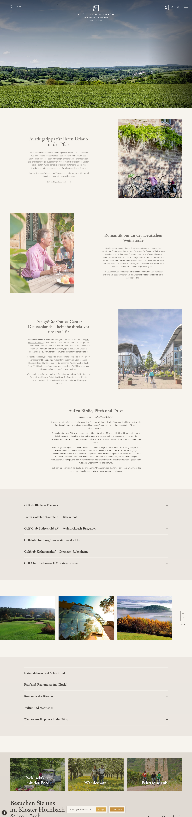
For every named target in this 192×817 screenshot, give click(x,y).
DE (17, 6)
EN (20, 6)
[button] (186, 7)
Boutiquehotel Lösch (55, 384)
